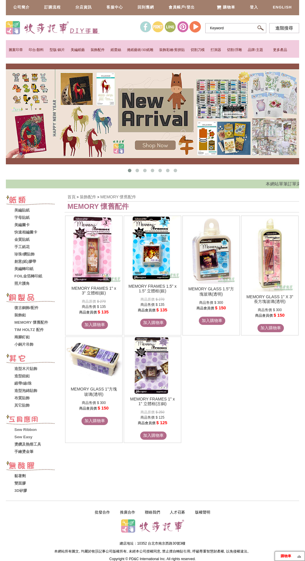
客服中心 (114, 7)
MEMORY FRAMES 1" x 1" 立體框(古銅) (152, 401)
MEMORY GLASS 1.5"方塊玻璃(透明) (211, 291)
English (282, 7)
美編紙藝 (78, 50)
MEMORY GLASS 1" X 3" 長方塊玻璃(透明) (269, 299)
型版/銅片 (57, 50)
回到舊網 (146, 7)
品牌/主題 (255, 50)
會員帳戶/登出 (182, 7)
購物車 (226, 7)
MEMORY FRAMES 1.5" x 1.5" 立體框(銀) (152, 288)
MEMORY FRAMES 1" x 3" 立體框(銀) (94, 290)
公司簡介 (21, 7)
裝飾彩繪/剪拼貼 (172, 50)
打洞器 (216, 50)
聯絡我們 (152, 512)
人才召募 (177, 512)
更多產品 (280, 50)
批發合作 (102, 512)
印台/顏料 (36, 50)
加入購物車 (94, 324)
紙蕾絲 (116, 50)
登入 (254, 7)
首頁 (71, 197)
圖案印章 (16, 50)
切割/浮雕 (234, 50)
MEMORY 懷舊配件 (118, 197)
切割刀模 (198, 50)
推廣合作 (127, 512)
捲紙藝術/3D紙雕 (140, 50)
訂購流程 (52, 7)
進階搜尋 (284, 28)
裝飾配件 (98, 50)
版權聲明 (202, 512)
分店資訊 (83, 7)
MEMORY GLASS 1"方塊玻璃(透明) (94, 392)
